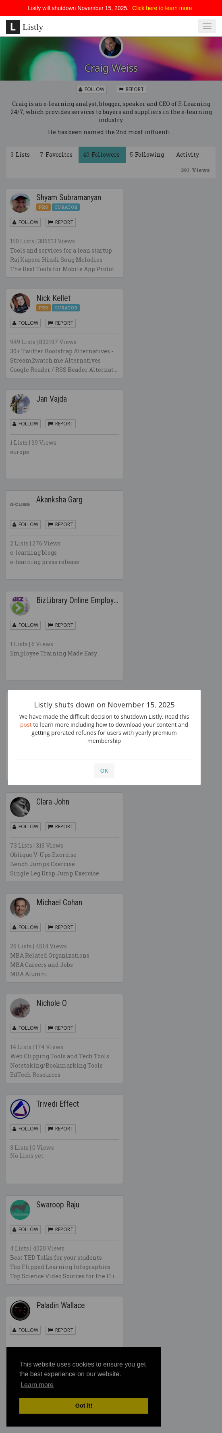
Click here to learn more (162, 8)
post (26, 724)
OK (104, 770)
